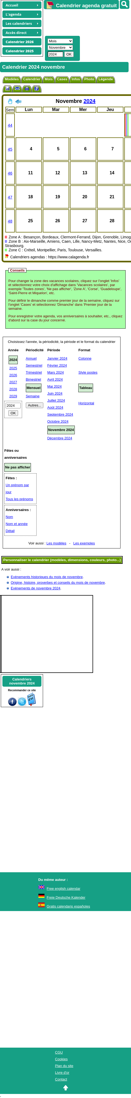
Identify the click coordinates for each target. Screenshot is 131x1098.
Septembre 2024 (60, 414)
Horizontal (86, 403)
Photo (89, 79)
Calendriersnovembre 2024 (22, 681)
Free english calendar (63, 889)
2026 (13, 375)
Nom (9, 517)
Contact (61, 1079)
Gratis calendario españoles (68, 906)
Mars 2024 (55, 372)
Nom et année (17, 524)
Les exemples (84, 543)
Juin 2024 (54, 393)
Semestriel (34, 365)
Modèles (12, 79)
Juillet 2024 (56, 400)
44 (10, 125)
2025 (13, 368)
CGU (59, 1052)
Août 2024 (55, 407)
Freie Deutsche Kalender (66, 897)
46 (10, 173)
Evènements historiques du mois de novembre (47, 577)
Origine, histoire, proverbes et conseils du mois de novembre (58, 583)
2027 (13, 382)
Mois (49, 79)
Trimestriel (34, 372)
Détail (10, 531)
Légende (105, 79)
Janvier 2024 (57, 358)
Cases (62, 79)
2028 (13, 389)
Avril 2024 (55, 379)
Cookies (61, 1059)
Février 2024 (57, 365)
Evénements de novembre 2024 (35, 588)
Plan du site (64, 1066)
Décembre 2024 (59, 438)
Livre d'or (62, 1073)
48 (10, 221)
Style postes (87, 372)
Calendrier (31, 79)
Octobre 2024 (58, 421)
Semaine (33, 396)
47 (10, 197)
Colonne (84, 358)
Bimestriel (33, 379)
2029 (13, 396)
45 (10, 149)
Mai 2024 (54, 386)
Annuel (31, 358)
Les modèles (56, 543)
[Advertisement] (85, 22)
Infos (76, 79)
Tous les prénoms (19, 499)
